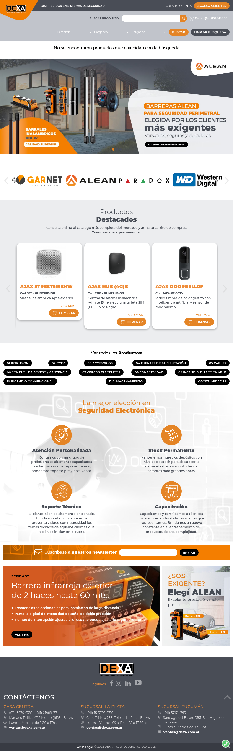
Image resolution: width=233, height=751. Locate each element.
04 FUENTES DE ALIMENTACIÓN (161, 363)
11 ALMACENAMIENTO (126, 381)
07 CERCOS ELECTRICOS (101, 372)
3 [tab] (120, 148)
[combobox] (74, 32)
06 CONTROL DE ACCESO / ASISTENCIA (37, 372)
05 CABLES (217, 363)
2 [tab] (116, 148)
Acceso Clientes (211, 6)
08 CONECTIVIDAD (149, 372)
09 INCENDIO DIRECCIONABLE (202, 372)
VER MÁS (67, 306)
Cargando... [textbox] (65, 32)
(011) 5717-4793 (174, 713)
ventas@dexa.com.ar (27, 727)
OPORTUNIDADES (212, 381)
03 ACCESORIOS (100, 363)
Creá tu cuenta (179, 6)
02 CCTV (58, 363)
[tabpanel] (116, 106)
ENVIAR (189, 552)
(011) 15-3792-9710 (99, 713)
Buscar (178, 32)
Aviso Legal (85, 747)
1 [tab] (113, 148)
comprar (63, 313)
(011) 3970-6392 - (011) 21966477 (33, 713)
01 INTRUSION (17, 363)
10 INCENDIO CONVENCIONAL (30, 381)
